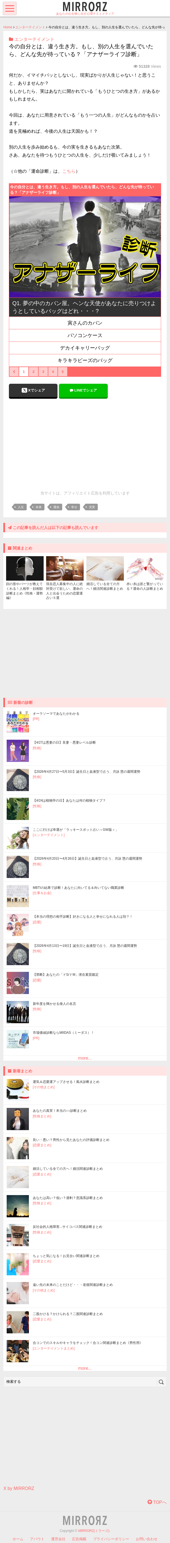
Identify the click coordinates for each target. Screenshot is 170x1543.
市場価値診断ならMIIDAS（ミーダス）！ (63, 1033)
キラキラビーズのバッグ (85, 360)
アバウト (37, 1539)
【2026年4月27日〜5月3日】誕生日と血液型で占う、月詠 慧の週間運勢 (86, 772)
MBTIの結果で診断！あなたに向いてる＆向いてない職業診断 (78, 888)
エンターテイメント (30, 27)
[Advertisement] (85, 443)
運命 (56, 507)
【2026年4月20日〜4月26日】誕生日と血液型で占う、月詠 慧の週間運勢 (87, 858)
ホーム (17, 1539)
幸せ (74, 507)
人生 (21, 507)
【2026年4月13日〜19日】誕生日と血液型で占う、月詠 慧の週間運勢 (85, 946)
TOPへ (157, 1502)
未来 (39, 507)
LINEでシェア (83, 390)
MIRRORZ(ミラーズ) (93, 1531)
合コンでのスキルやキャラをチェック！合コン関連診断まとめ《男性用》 (88, 1343)
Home (7, 27)
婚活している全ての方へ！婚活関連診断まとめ (68, 1169)
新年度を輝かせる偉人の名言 (54, 1004)
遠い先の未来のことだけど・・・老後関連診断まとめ (73, 1285)
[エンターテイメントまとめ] (54, 1348)
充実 (92, 507)
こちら (69, 171)
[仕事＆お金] (42, 893)
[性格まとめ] (42, 1116)
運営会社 (58, 1539)
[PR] (36, 719)
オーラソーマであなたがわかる (56, 714)
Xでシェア (33, 390)
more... (85, 1058)
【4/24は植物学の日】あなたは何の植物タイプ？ (69, 800)
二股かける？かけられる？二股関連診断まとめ (68, 1314)
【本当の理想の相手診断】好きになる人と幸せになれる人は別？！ (83, 917)
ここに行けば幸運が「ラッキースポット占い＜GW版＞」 (76, 830)
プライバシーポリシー (111, 1539)
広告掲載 (79, 1539)
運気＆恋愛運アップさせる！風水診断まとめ (66, 1082)
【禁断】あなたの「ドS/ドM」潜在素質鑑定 (66, 975)
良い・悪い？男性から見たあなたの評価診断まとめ (71, 1140)
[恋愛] (37, 922)
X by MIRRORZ (18, 1488)
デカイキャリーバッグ (85, 348)
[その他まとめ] (44, 1087)
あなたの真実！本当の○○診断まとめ (60, 1111)
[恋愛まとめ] (42, 1145)
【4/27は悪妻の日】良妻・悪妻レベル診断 (64, 742)
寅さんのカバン (85, 323)
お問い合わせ (147, 1539)
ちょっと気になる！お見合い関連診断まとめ (66, 1256)
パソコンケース (85, 335)
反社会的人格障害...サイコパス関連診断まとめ (67, 1227)
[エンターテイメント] (49, 835)
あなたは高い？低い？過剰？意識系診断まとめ (68, 1198)
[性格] (37, 748)
